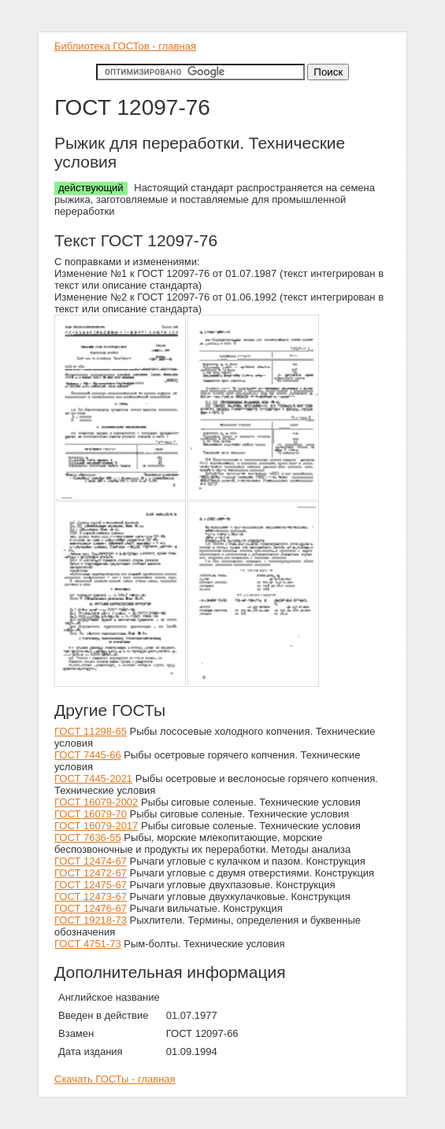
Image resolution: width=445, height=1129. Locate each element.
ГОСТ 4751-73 (87, 944)
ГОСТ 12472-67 (90, 873)
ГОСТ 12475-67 (90, 885)
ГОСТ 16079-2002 (96, 802)
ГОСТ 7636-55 (87, 837)
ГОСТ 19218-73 (90, 920)
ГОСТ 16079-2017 (96, 826)
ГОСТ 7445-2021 (93, 778)
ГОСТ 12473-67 (90, 896)
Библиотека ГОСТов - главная (125, 46)
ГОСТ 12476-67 (90, 908)
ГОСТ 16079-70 (90, 814)
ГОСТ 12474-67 (90, 861)
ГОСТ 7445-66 (87, 755)
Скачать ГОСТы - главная (115, 1079)
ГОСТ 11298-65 (90, 731)
